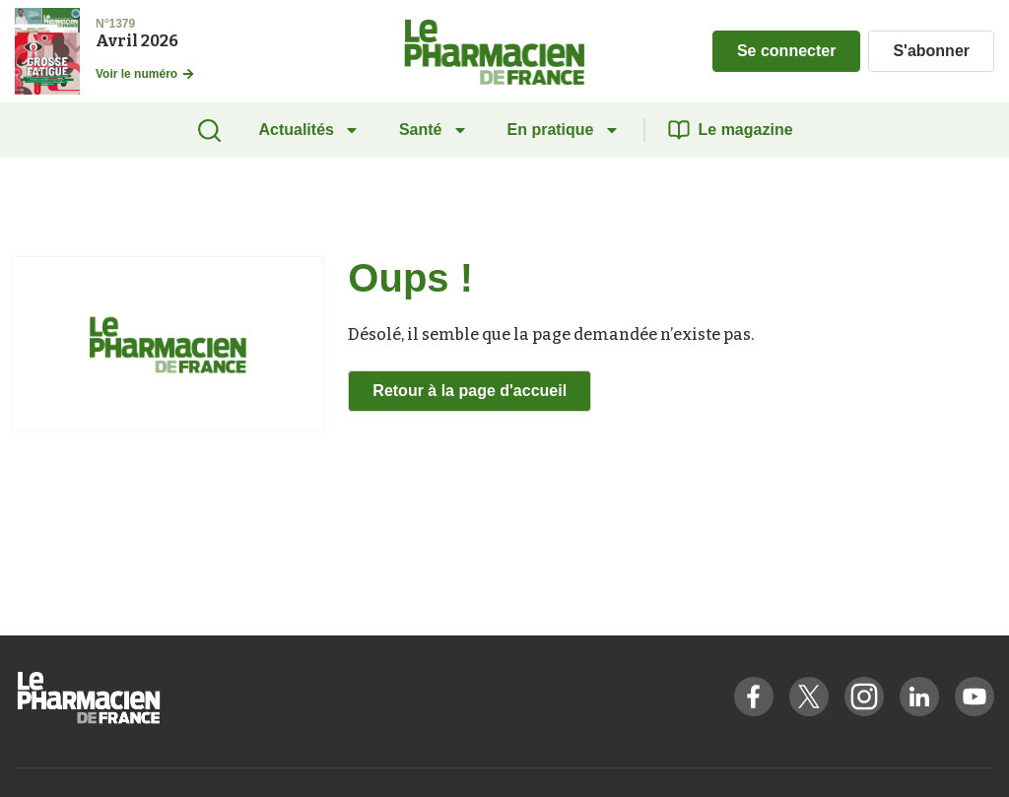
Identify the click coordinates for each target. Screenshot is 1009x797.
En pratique (563, 130)
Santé (433, 130)
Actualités (308, 130)
